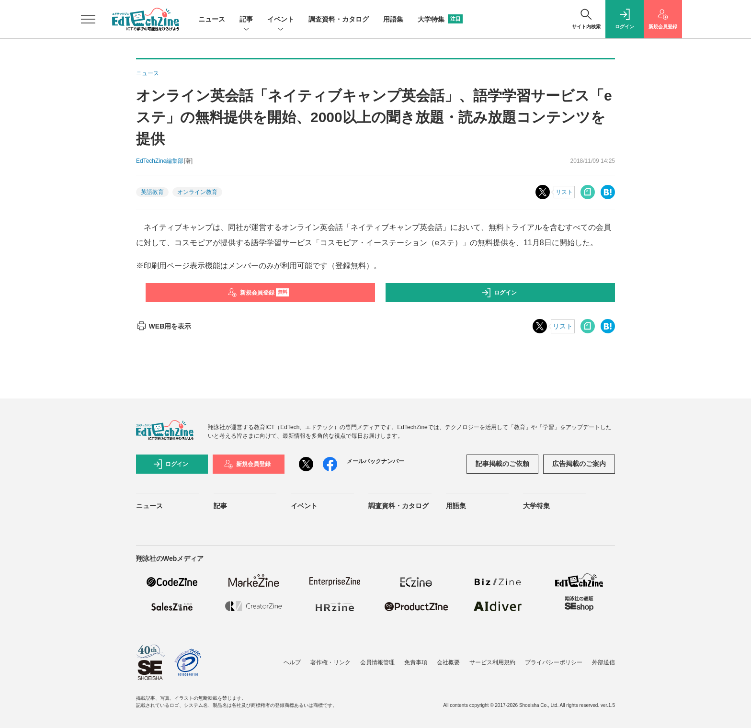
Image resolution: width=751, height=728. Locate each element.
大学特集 (440, 19)
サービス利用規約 (492, 662)
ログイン (499, 292)
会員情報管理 (377, 662)
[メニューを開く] (88, 19)
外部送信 (603, 662)
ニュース (211, 19)
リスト (564, 192)
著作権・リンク (330, 662)
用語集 (393, 19)
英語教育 (152, 192)
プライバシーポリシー (553, 662)
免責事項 (415, 662)
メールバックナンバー (375, 461)
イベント (280, 19)
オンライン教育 (197, 192)
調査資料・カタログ (338, 19)
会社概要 (448, 662)
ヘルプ (292, 662)
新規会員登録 (258, 292)
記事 (246, 19)
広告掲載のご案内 (579, 463)
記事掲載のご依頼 (502, 463)
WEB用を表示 (163, 326)
